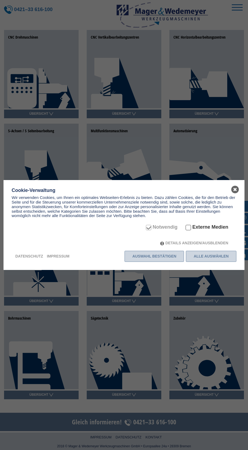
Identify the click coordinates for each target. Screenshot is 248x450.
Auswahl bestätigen (154, 256)
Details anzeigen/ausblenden (196, 243)
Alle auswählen (211, 256)
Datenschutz (29, 256)
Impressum (58, 256)
